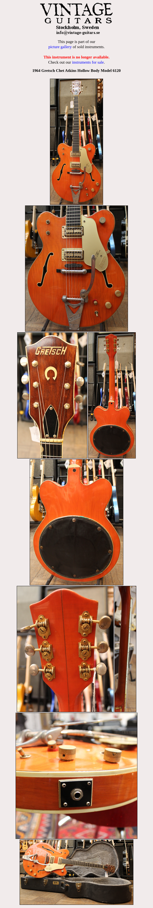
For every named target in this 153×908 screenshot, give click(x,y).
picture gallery (60, 46)
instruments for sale (88, 62)
